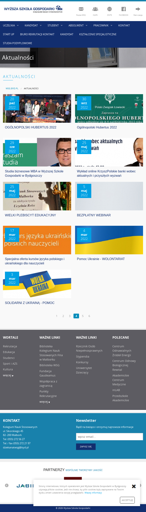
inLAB (116, 390)
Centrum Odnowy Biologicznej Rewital (124, 365)
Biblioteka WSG (49, 365)
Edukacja (9, 352)
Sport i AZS (10, 363)
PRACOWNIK (100, 25)
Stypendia (82, 356)
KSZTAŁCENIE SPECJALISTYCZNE (97, 34)
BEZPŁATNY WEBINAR (94, 215)
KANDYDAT (31, 25)
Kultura (8, 369)
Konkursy (82, 362)
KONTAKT (124, 25)
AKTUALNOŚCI (31, 88)
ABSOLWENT (76, 25)
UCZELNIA (9, 25)
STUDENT (53, 25)
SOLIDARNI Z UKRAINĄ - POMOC (30, 303)
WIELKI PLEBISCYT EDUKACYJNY (30, 215)
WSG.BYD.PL (12, 88)
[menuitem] (12, 88)
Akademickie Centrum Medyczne (120, 380)
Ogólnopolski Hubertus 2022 (97, 127)
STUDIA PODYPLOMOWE (17, 43)
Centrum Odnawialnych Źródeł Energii (121, 350)
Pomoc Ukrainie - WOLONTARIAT (101, 259)
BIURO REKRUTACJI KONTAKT (37, 34)
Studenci (9, 358)
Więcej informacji (93, 492)
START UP (8, 34)
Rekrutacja (10, 346)
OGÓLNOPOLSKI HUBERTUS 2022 (30, 127)
